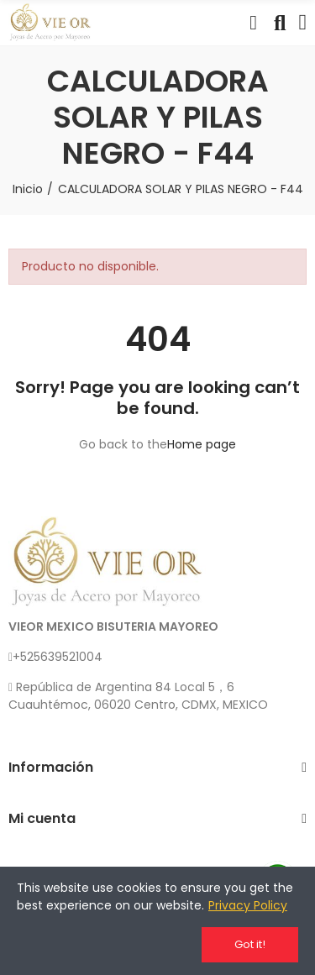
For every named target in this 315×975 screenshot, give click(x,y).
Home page (201, 444)
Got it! (249, 944)
